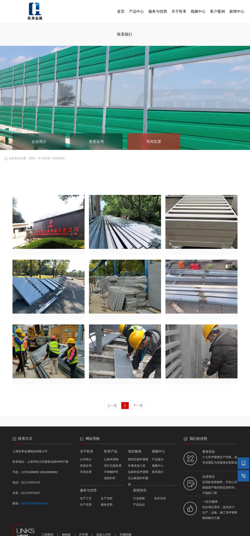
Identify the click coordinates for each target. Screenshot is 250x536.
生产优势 (86, 504)
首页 (121, 11)
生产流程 (106, 498)
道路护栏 (110, 478)
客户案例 (217, 11)
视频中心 (198, 11)
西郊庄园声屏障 (138, 459)
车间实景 (58, 158)
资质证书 (86, 465)
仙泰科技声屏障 (138, 472)
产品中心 (136, 11)
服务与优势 (157, 11)
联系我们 (124, 34)
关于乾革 (178, 11)
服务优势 (106, 504)
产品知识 (139, 504)
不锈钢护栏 (111, 472)
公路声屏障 (111, 459)
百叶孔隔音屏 (112, 465)
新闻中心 (236, 11)
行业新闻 (139, 498)
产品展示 (158, 459)
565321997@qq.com (34, 503)
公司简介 (86, 459)
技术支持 (160, 498)
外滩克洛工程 (136, 465)
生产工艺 (86, 498)
